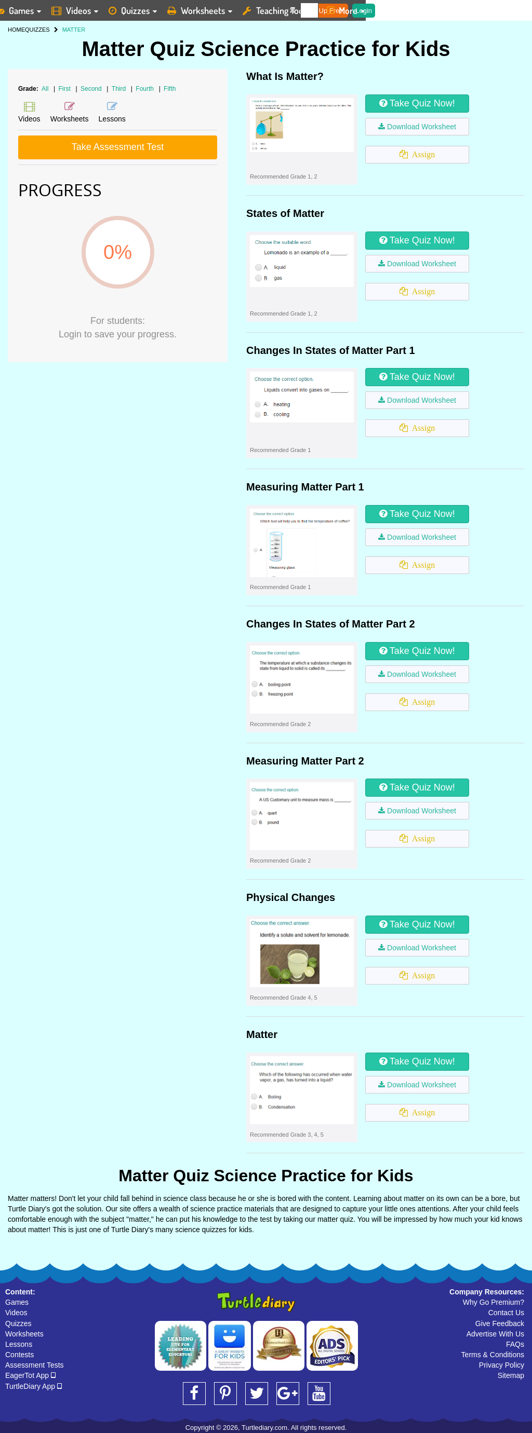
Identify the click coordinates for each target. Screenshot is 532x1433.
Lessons (18, 1344)
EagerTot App (30, 1375)
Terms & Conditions (492, 1354)
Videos (16, 1312)
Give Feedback (499, 1323)
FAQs (515, 1344)
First (66, 88)
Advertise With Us (495, 1334)
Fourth (145, 88)
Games (17, 1302)
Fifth (170, 88)
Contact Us (506, 1312)
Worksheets (24, 1334)
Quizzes (18, 1323)
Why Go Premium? (493, 1302)
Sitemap (511, 1375)
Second (92, 88)
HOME (16, 29)
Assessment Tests (34, 1365)
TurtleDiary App (33, 1386)
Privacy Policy (501, 1365)
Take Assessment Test (118, 147)
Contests (19, 1354)
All (45, 88)
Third (120, 88)
